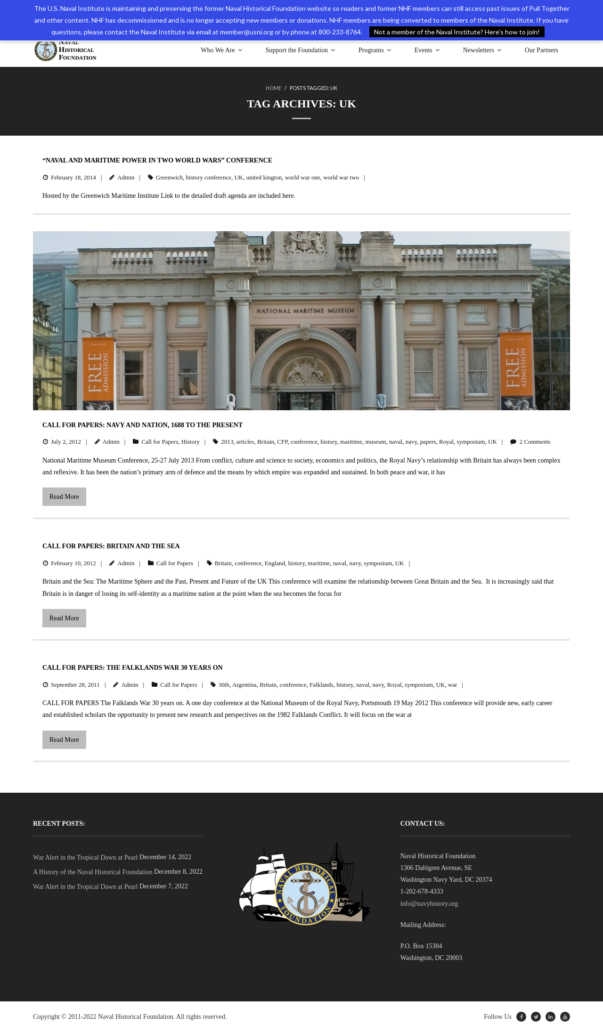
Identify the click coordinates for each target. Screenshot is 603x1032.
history (328, 441)
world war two (341, 177)
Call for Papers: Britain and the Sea (111, 546)
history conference (208, 177)
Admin (125, 177)
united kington (264, 177)
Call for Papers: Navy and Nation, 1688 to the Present (142, 425)
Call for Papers (159, 441)
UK (238, 177)
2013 (227, 441)
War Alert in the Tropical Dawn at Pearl (85, 857)
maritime (351, 441)
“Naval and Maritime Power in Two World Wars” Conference (157, 160)
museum (375, 441)
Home (273, 88)
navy (411, 441)
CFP (282, 441)
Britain (265, 441)
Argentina (244, 684)
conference (304, 441)
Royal (446, 441)
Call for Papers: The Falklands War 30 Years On (132, 667)
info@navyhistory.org (429, 903)
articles (245, 441)
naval (395, 441)
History (190, 441)
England (275, 563)
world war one (302, 177)
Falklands (322, 684)
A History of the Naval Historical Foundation (93, 872)
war (452, 684)
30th (224, 684)
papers (428, 441)
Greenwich (169, 177)
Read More (64, 496)
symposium (471, 441)
